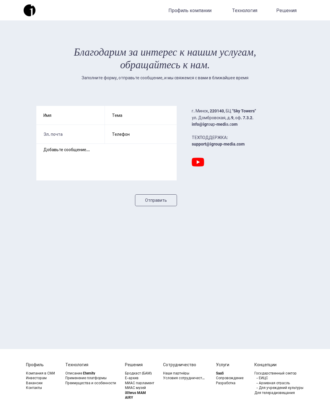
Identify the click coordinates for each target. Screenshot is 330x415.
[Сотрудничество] (184, 365)
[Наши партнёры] (185, 373)
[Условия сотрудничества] (185, 378)
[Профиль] (41, 365)
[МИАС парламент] (141, 383)
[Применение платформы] (93, 378)
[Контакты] (41, 388)
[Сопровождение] (231, 378)
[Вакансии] (41, 383)
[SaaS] (231, 373)
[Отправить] (156, 200)
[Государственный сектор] (282, 373)
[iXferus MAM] (140, 393)
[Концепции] (275, 365)
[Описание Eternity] (93, 373)
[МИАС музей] (140, 388)
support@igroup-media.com (218, 144)
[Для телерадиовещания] (282, 393)
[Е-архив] (140, 378)
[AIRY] (140, 397)
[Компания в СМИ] (41, 373)
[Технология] (245, 10)
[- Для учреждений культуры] (284, 388)
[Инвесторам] (41, 378)
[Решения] (287, 10)
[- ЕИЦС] (284, 378)
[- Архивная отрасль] (284, 383)
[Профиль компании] (190, 10)
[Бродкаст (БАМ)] (140, 373)
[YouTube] (198, 162)
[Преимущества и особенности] (93, 383)
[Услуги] (231, 365)
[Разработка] (231, 383)
